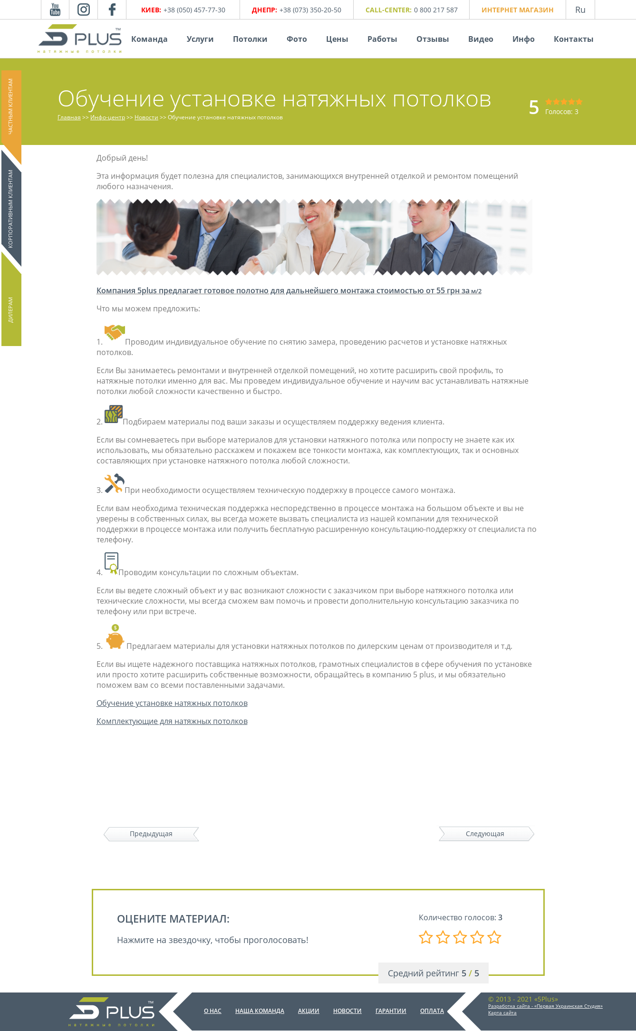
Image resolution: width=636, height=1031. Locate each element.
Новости (347, 1011)
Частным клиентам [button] (10, 106)
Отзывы (432, 39)
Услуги (200, 39)
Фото (297, 39)
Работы (382, 39)
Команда (149, 39)
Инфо (523, 39)
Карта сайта (502, 1012)
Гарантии (391, 1011)
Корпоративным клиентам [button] (10, 209)
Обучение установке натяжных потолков (172, 703)
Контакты (574, 39)
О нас (213, 1011)
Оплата (432, 1011)
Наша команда (259, 1011)
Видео (480, 39)
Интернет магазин (518, 9)
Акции (308, 1011)
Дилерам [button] (10, 310)
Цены (337, 39)
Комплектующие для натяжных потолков (172, 721)
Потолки (250, 39)
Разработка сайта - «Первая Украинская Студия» (545, 1005)
